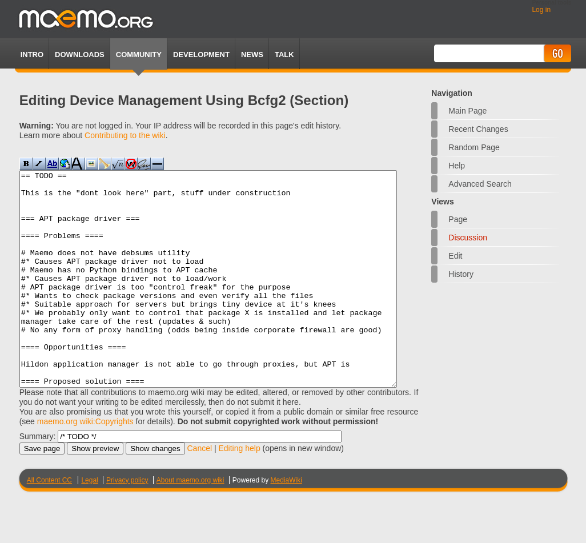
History (460, 274)
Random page (474, 147)
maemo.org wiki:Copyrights (85, 464)
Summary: (37, 479)
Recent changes (478, 129)
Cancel (199, 491)
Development (201, 54)
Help (456, 165)
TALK (284, 54)
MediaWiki (286, 523)
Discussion (467, 237)
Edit (455, 255)
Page (457, 219)
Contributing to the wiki (125, 135)
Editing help (239, 491)
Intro (32, 54)
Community (139, 54)
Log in (541, 10)
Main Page (467, 110)
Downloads (80, 54)
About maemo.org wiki (190, 523)
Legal (89, 523)
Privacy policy (127, 523)
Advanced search (480, 183)
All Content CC (49, 523)
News (252, 54)
